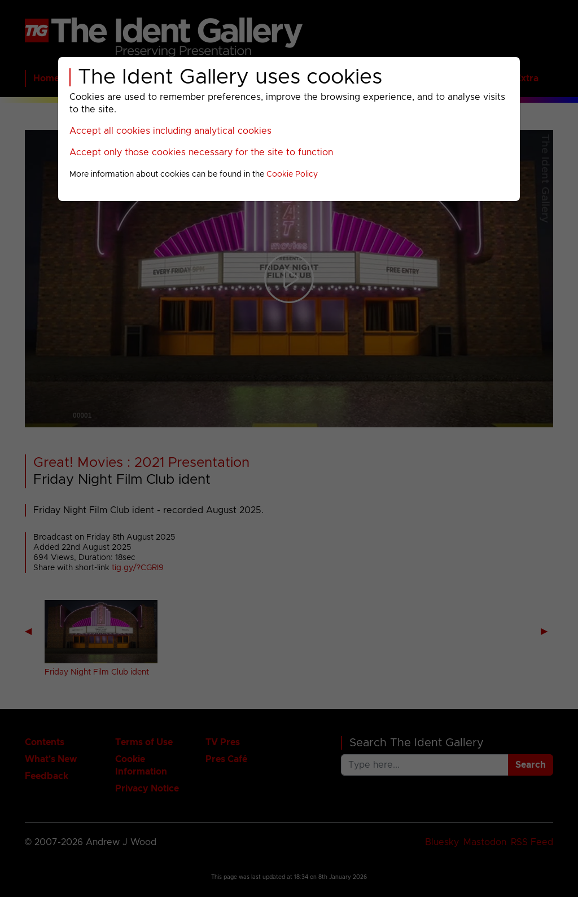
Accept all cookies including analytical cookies (170, 130)
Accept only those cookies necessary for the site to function (201, 152)
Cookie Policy (292, 174)
